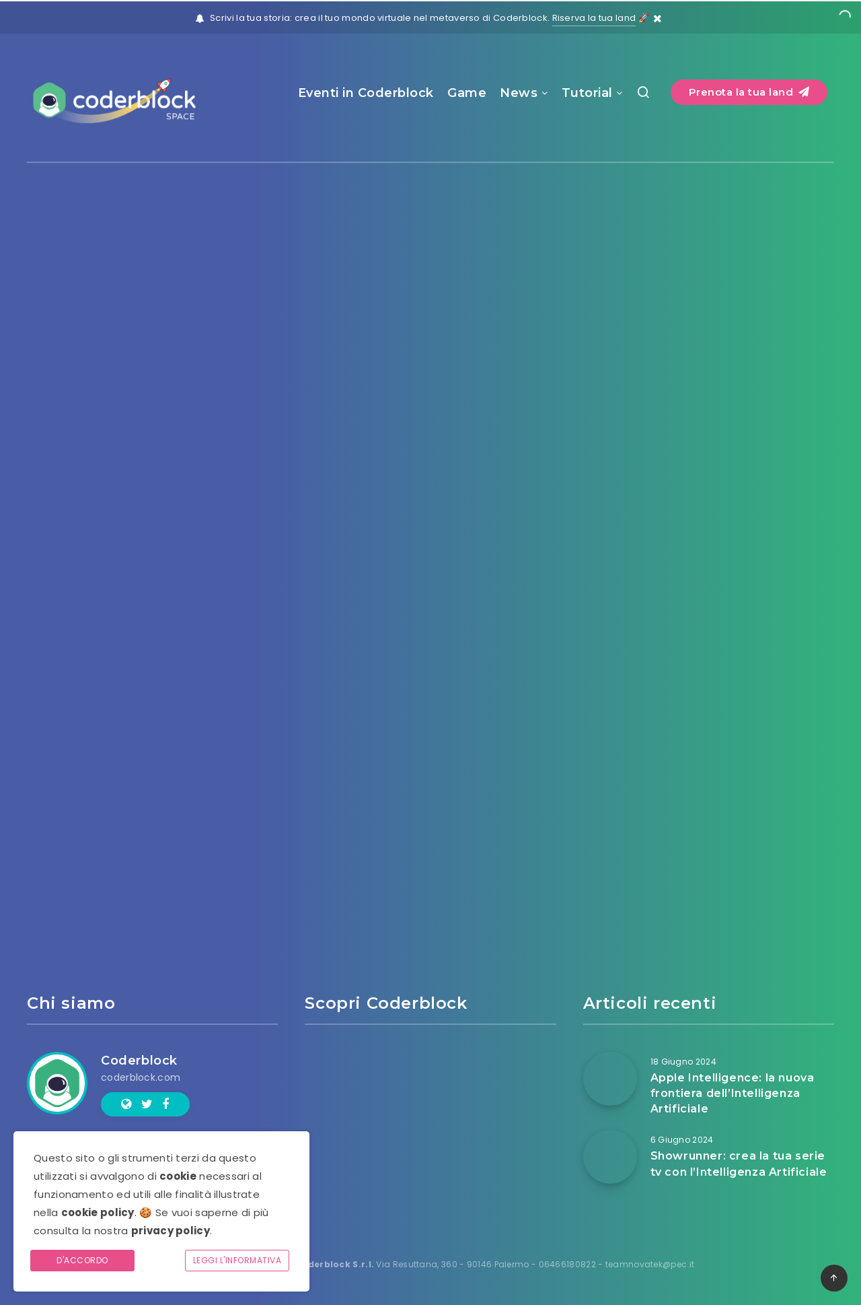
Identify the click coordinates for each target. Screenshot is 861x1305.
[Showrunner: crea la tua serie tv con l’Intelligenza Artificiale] (610, 1157)
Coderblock (139, 1060)
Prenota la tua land (749, 92)
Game (466, 93)
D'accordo (82, 1260)
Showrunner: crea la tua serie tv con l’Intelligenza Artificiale (738, 1163)
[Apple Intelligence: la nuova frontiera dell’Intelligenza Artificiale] (610, 1079)
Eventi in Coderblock (366, 93)
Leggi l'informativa (237, 1260)
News (518, 93)
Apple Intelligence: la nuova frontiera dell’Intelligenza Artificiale (732, 1093)
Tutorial (587, 93)
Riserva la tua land (594, 17)
